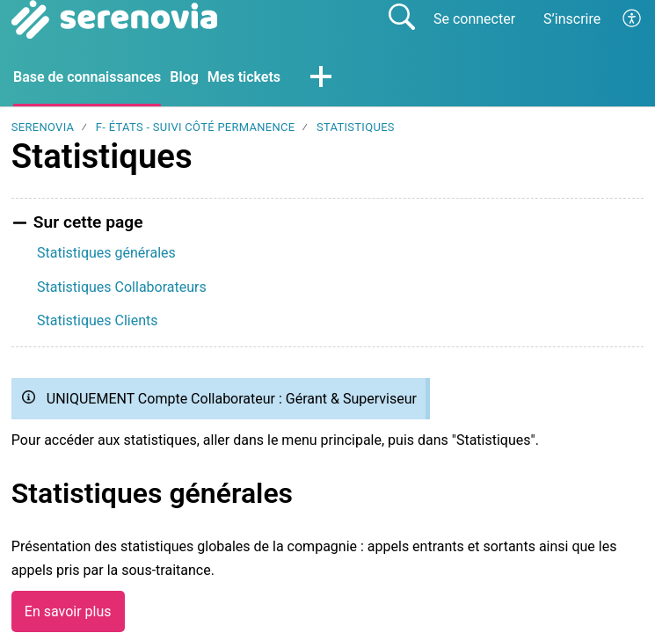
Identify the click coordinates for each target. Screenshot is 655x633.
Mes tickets (243, 77)
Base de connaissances (87, 77)
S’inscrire (571, 19)
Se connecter (474, 19)
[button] (633, 19)
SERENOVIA (43, 127)
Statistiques (356, 127)
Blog (184, 77)
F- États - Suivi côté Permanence (195, 127)
